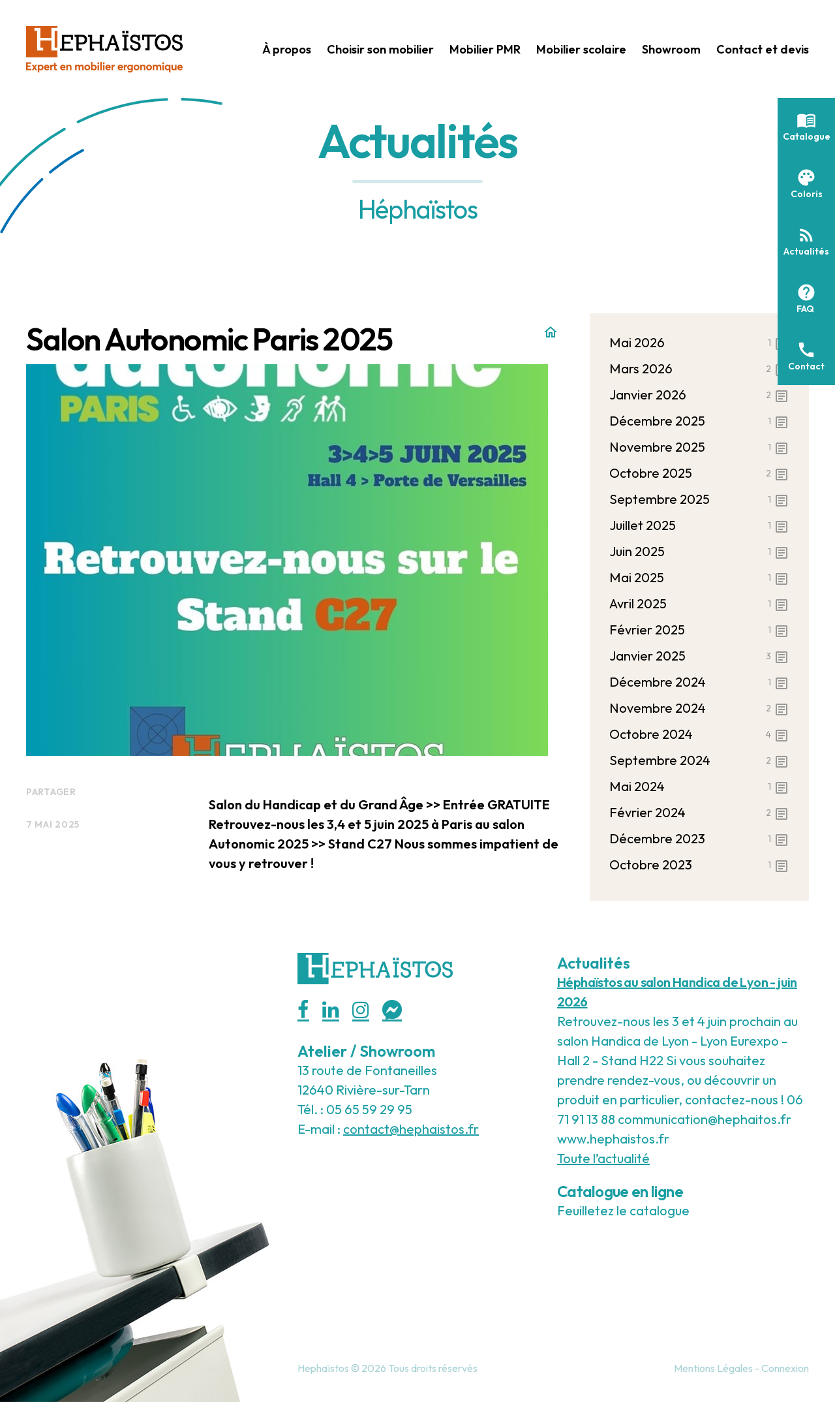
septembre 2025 (699, 499)
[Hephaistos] (104, 47)
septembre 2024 (699, 760)
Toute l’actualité (603, 1158)
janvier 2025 (699, 656)
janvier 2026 (699, 395)
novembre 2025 (699, 447)
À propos (286, 49)
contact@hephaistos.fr (411, 1129)
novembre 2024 (699, 708)
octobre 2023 (699, 865)
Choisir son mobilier (380, 49)
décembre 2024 (699, 682)
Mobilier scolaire (581, 49)
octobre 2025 (699, 473)
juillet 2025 (699, 525)
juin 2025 (699, 551)
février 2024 (699, 812)
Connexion (785, 1368)
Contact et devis (762, 49)
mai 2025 (699, 577)
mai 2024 (699, 786)
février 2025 (699, 630)
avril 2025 (699, 604)
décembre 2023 (699, 839)
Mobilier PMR (485, 49)
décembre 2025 (699, 421)
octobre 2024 (699, 734)
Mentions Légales (713, 1368)
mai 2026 (699, 342)
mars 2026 (699, 369)
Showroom (671, 49)
